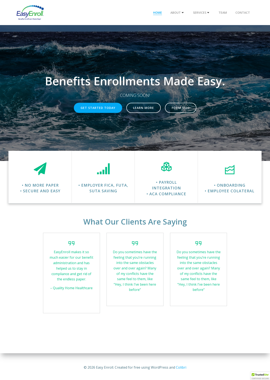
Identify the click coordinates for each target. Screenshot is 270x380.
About (178, 13)
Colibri (181, 367)
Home (158, 13)
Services (202, 13)
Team (223, 13)
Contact (243, 13)
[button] (260, 376)
